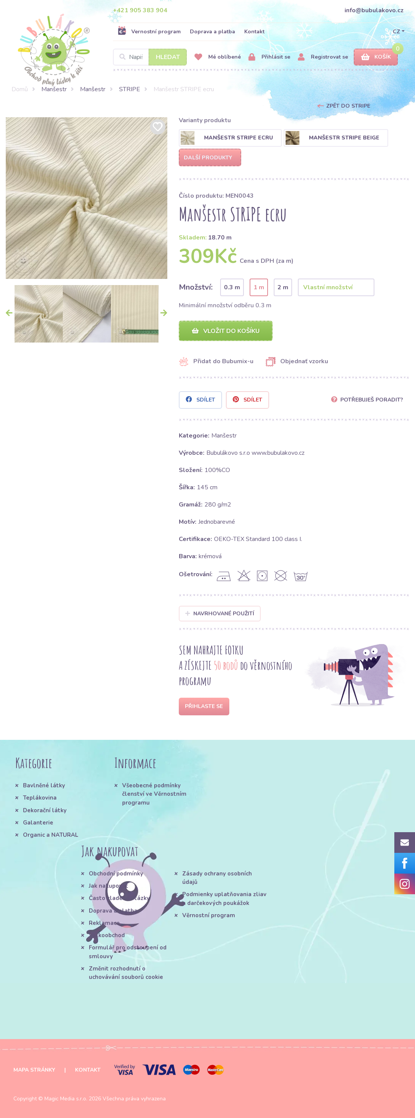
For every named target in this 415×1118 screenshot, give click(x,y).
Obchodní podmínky (116, 873)
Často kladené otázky (119, 898)
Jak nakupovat (108, 886)
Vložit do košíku (226, 331)
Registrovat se (323, 57)
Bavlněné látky (44, 785)
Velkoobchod (107, 935)
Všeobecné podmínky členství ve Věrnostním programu (154, 794)
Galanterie (38, 822)
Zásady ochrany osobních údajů (217, 878)
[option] (86, 198)
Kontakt (254, 31)
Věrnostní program (208, 915)
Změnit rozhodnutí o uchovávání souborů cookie (126, 973)
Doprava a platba (212, 31)
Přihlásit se (269, 57)
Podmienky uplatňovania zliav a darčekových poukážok (224, 899)
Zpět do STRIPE (348, 106)
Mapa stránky (34, 1070)
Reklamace (104, 923)
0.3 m (232, 287)
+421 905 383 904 (140, 10)
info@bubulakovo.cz (374, 10)
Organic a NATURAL (50, 835)
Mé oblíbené (217, 57)
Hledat (168, 57)
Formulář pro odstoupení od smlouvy (128, 952)
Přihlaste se (204, 706)
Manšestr (54, 89)
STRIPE (129, 89)
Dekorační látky (45, 810)
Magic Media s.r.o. (65, 1098)
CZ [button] (396, 31)
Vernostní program (149, 31)
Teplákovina (40, 798)
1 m (258, 287)
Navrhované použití (220, 613)
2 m (283, 287)
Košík (376, 57)
